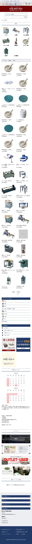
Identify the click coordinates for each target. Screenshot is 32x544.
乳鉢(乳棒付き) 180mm (6, 119)
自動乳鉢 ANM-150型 (20, 240)
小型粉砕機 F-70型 (20, 286)
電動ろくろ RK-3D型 (6, 210)
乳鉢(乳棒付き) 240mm (6, 149)
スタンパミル (4, 286)
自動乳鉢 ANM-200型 (20, 255)
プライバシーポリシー (7, 534)
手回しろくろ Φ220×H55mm (22, 105)
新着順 (14, 60)
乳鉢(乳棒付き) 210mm (21, 134)
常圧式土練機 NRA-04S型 (7, 240)
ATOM (23, 534)
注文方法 (6, 327)
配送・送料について (21, 529)
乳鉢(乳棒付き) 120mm (21, 73)
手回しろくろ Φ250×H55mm (8, 134)
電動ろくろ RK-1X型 (6, 255)
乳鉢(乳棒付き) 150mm (21, 88)
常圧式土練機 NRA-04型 (21, 225)
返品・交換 (6, 335)
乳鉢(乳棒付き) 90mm (6, 73)
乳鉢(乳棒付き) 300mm (21, 149)
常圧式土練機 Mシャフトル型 (22, 270)
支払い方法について (6, 529)
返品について (5, 531)
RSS (17, 534)
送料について (7, 332)
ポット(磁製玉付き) (20, 119)
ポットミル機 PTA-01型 (6, 180)
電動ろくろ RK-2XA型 (6, 225)
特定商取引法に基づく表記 (22, 531)
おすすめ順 (5, 60)
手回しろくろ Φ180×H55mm (8, 105)
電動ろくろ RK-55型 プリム (22, 180)
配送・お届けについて (8, 330)
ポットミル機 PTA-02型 (6, 195)
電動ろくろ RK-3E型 (20, 210)
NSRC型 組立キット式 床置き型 (23, 195)
